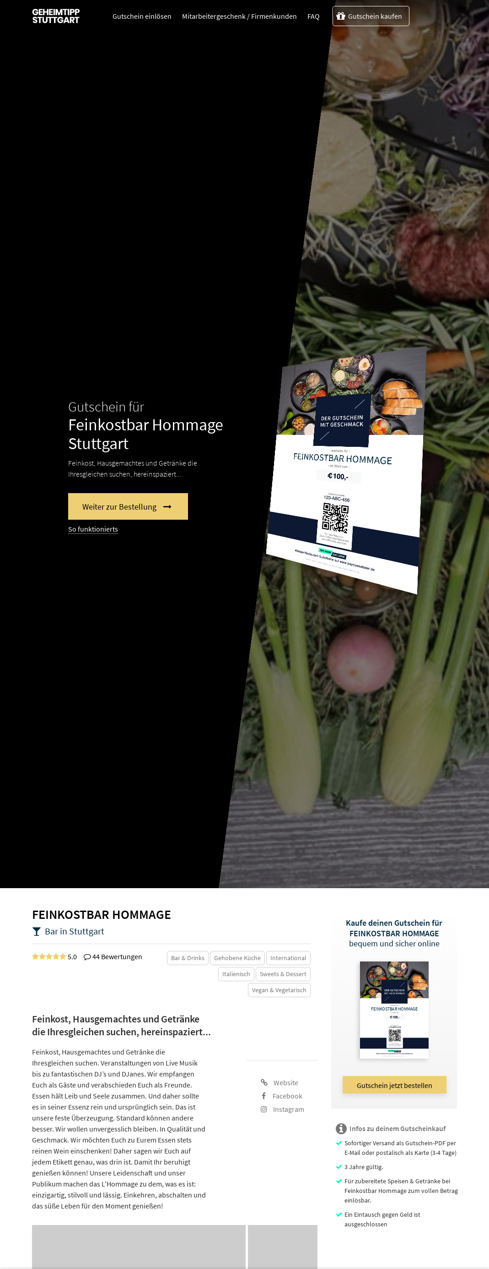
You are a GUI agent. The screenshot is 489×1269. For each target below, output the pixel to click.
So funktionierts (93, 528)
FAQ (313, 16)
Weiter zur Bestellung (119, 506)
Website (279, 1082)
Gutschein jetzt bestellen (394, 1085)
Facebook (282, 1095)
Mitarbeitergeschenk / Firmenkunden (239, 16)
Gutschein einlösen (142, 16)
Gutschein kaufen (369, 16)
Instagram (282, 1109)
